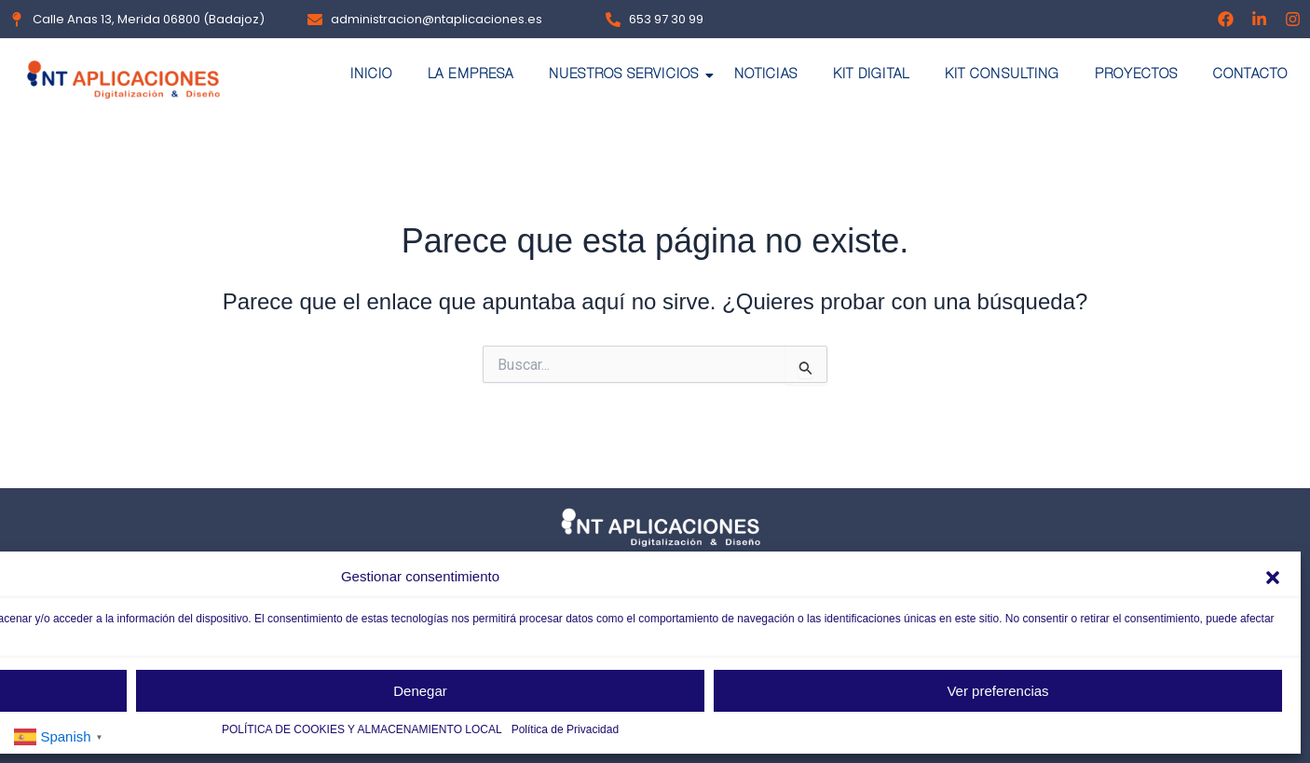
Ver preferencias (997, 691)
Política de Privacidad (565, 729)
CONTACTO (1250, 75)
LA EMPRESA (470, 75)
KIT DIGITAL (871, 75)
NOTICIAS (766, 75)
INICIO (371, 75)
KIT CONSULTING (1002, 75)
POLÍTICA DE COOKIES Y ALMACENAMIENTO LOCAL (362, 729)
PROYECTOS (1136, 75)
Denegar (420, 691)
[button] (1272, 577)
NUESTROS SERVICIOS (627, 75)
